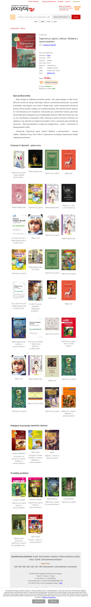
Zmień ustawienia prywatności (51, 559)
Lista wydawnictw (60, 566)
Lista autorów (72, 566)
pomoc (67, 1)
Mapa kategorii (48, 566)
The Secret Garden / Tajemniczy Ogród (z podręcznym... (35, 345)
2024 (24, 566)
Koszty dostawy (44, 556)
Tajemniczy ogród (52, 173)
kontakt (60, 1)
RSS (60, 583)
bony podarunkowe (49, 1)
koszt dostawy (33, 1)
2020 (40, 566)
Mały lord (68, 173)
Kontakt (37, 559)
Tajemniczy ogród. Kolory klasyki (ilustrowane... (18, 175)
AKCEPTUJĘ (38, 601)
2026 (16, 566)
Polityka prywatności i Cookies (69, 556)
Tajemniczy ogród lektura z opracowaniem (19, 505)
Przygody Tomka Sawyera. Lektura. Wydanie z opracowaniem (35, 458)
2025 (20, 566)
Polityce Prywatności (49, 597)
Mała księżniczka (35, 171)
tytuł (55, 21)
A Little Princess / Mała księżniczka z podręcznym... (18, 240)
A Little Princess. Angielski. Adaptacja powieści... (35, 307)
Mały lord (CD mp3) (35, 403)
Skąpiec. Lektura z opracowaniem (52, 457)
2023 (28, 566)
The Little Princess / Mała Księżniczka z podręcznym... (18, 306)
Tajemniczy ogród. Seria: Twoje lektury (68, 343)
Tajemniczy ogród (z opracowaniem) (52, 503)
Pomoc (31, 559)
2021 (36, 566)
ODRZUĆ (53, 601)
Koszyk (35, 556)
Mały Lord (35, 238)
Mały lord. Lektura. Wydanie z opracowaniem (68, 413)
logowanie (76, 1)
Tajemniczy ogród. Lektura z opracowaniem (35, 505)
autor (49, 21)
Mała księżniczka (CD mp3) (35, 268)
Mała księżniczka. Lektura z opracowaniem (19, 344)
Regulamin (54, 556)
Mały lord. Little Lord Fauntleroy (68, 206)
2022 (32, 566)
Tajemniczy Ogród (68, 274)
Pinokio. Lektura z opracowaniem (35, 541)
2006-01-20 (51, 73)
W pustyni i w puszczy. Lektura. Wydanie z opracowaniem (19, 460)
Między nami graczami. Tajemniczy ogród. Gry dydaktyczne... (18, 541)
